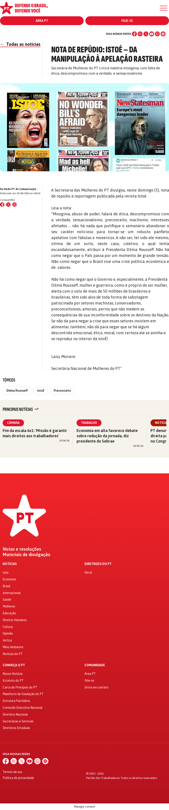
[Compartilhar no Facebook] (2, 204)
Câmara (13, 422)
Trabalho (89, 422)
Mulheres (9, 606)
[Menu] (163, 8)
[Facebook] (134, 33)
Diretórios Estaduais (16, 728)
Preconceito (62, 390)
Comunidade (94, 665)
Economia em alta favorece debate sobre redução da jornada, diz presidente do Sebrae (107, 435)
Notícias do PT (13, 654)
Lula (5, 572)
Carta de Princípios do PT (20, 687)
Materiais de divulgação (26, 554)
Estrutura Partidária (16, 701)
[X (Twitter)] (145, 33)
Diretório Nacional (15, 714)
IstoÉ (40, 390)
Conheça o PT (14, 665)
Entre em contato (96, 687)
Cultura (8, 627)
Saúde (7, 599)
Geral (88, 572)
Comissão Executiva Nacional (22, 707)
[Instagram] (140, 33)
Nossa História (12, 673)
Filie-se (127, 20)
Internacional (12, 593)
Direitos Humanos (15, 620)
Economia (9, 579)
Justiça (7, 640)
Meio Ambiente (13, 647)
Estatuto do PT (13, 680)
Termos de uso (12, 772)
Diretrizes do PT (98, 564)
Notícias (10, 564)
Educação (9, 613)
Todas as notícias (20, 44)
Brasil (6, 586)
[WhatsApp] (157, 33)
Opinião (8, 633)
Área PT (42, 20)
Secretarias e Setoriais (18, 721)
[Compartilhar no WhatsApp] (14, 204)
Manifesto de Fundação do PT (23, 694)
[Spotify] (163, 33)
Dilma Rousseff (17, 390)
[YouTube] (151, 33)
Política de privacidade (18, 778)
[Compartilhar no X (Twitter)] (8, 204)
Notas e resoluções (22, 549)
